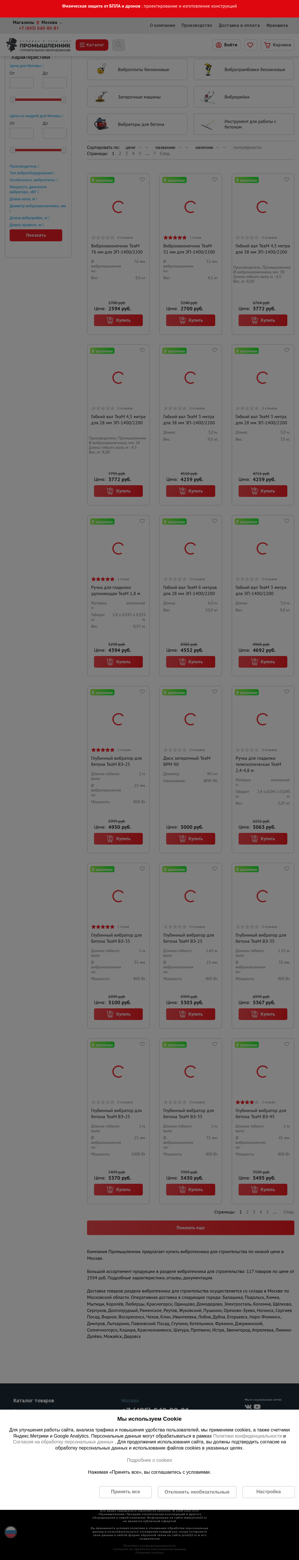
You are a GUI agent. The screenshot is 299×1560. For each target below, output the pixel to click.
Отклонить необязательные (197, 1491)
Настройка (268, 1491)
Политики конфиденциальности (247, 1436)
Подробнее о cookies (149, 1460)
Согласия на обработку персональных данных (64, 1441)
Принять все (125, 1491)
